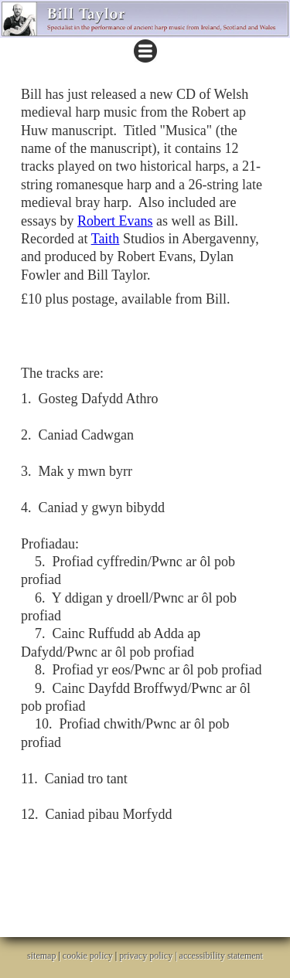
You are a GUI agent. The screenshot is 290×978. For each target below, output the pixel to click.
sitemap (41, 955)
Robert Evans (114, 221)
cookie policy (88, 955)
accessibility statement (221, 955)
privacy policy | (149, 955)
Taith (105, 238)
